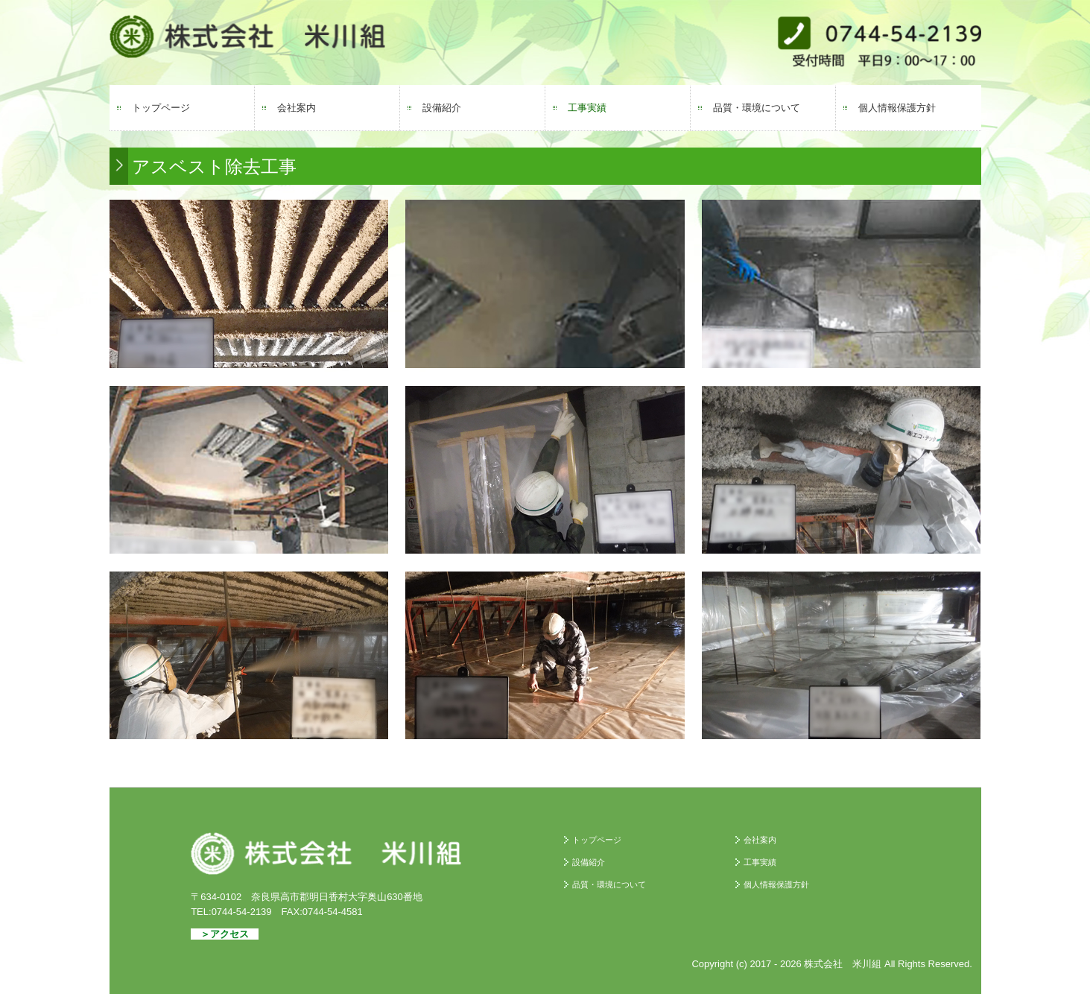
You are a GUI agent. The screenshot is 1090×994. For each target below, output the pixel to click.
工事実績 (587, 107)
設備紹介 (441, 107)
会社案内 (296, 107)
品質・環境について (756, 107)
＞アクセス (225, 934)
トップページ (161, 107)
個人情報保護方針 (897, 107)
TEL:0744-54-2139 (231, 911)
